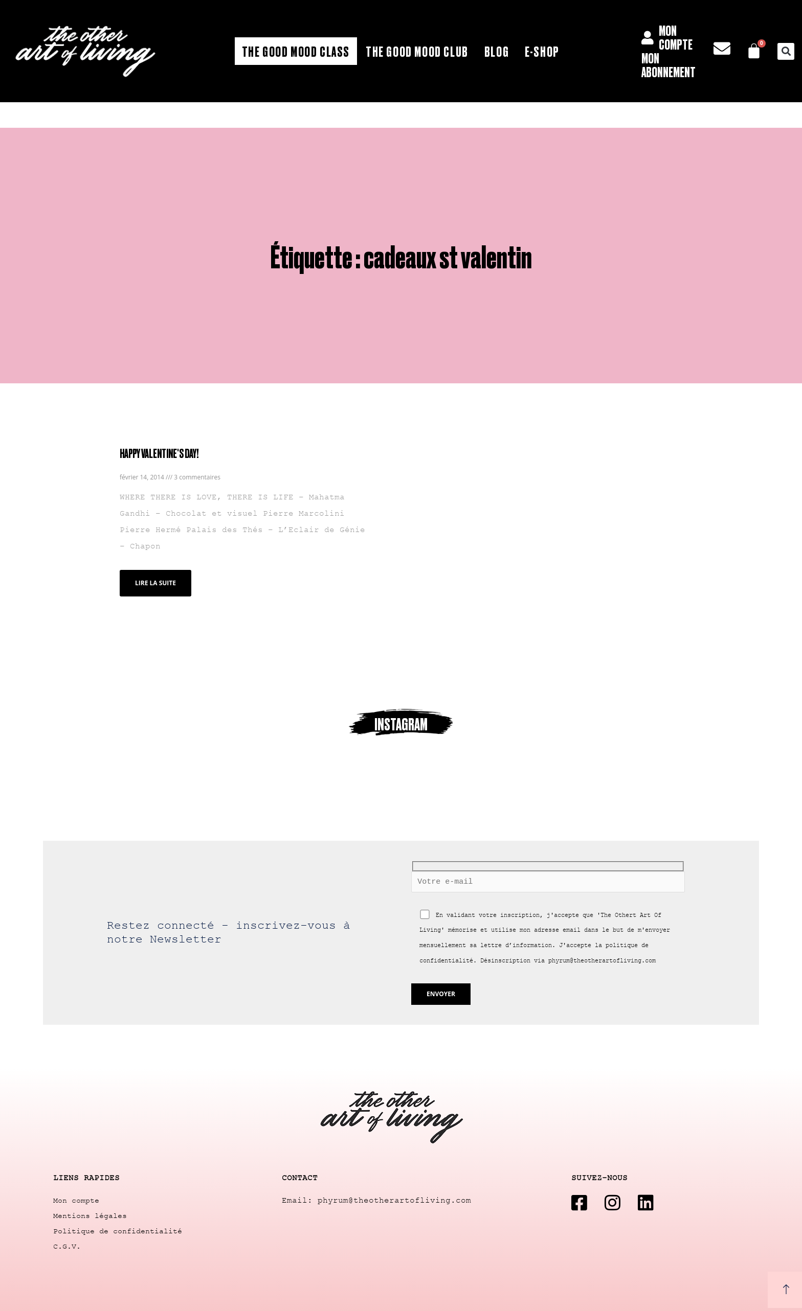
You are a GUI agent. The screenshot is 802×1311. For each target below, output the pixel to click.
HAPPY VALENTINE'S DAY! (159, 453)
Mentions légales (90, 1216)
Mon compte (76, 1201)
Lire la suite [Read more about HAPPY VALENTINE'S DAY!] (155, 583)
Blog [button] (496, 51)
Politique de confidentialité (117, 1231)
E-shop (542, 51)
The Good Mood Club (417, 51)
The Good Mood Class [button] (296, 51)
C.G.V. (67, 1247)
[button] (785, 51)
